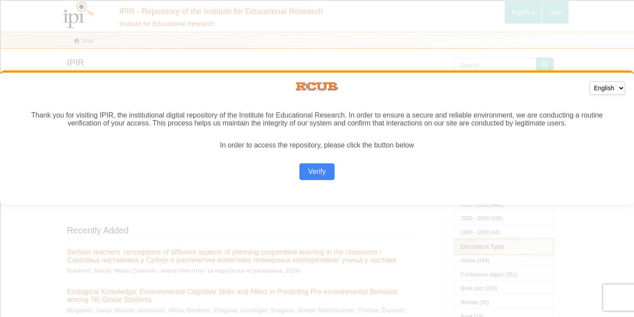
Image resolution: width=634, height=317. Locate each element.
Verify (317, 171)
